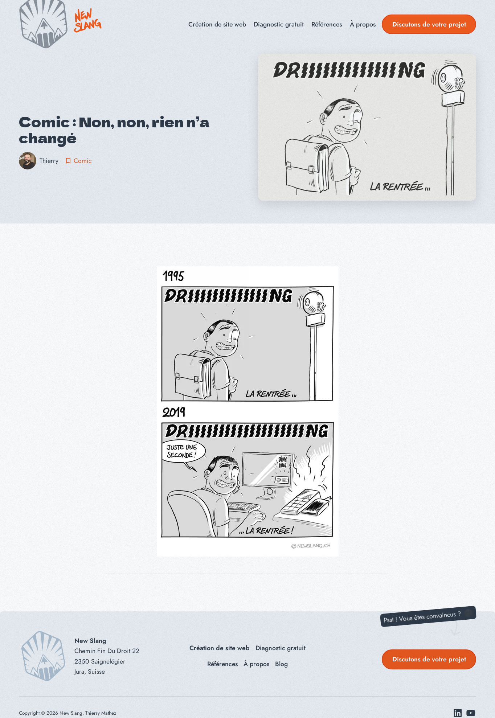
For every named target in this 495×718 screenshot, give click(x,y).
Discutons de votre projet (429, 24)
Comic (82, 160)
